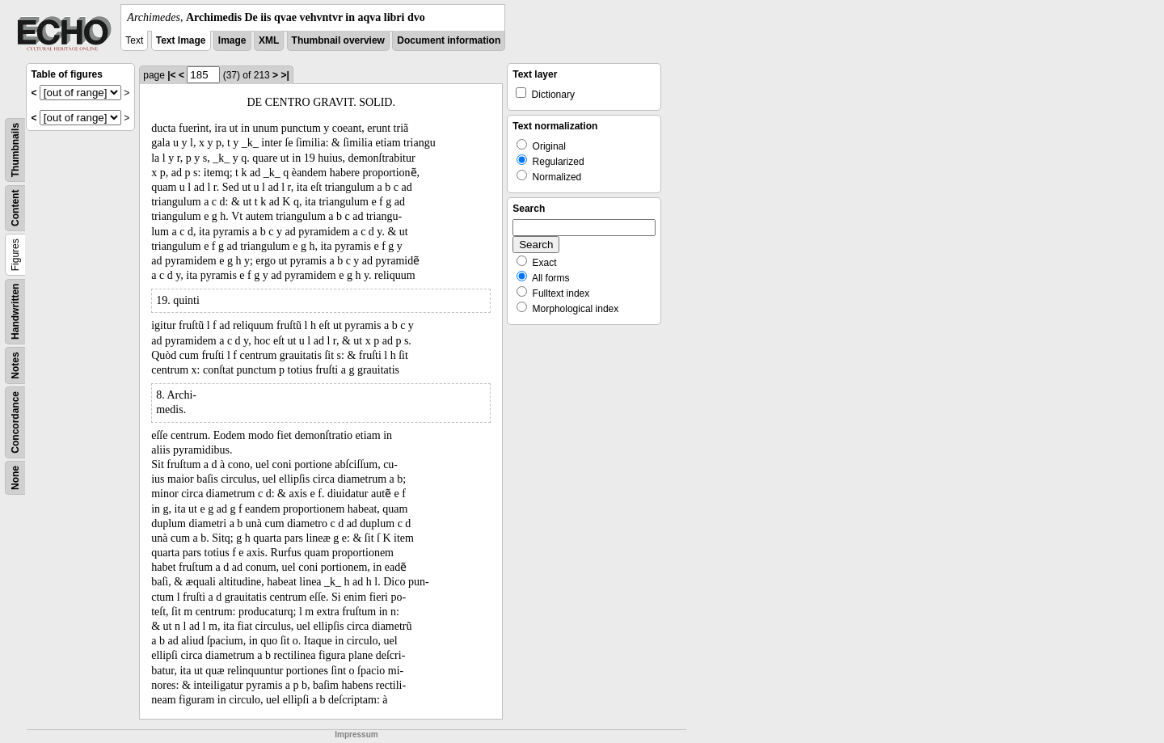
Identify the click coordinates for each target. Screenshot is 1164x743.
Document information (448, 40)
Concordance (15, 422)
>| (284, 75)
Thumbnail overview (338, 40)
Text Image (181, 40)
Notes (15, 365)
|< (171, 75)
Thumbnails (15, 150)
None (15, 478)
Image (232, 40)
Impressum (356, 734)
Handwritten (15, 312)
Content (15, 208)
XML (269, 40)
